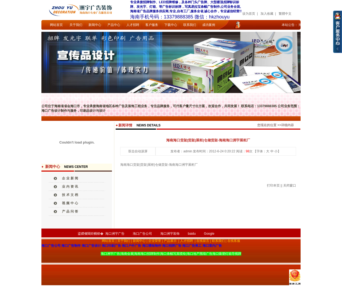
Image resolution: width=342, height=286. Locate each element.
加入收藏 (267, 14)
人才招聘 (132, 25)
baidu (192, 233)
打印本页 (273, 185)
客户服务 (151, 25)
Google (209, 233)
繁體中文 (285, 14)
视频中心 (70, 203)
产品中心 (113, 25)
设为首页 (248, 14)
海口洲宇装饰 (170, 233)
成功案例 (208, 25)
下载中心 (170, 25)
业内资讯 (70, 186)
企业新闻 (70, 178)
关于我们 (75, 25)
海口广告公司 (142, 233)
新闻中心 (94, 25)
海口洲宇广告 (115, 233)
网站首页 (56, 25)
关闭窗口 (289, 185)
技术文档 (70, 195)
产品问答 (70, 211)
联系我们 (189, 25)
